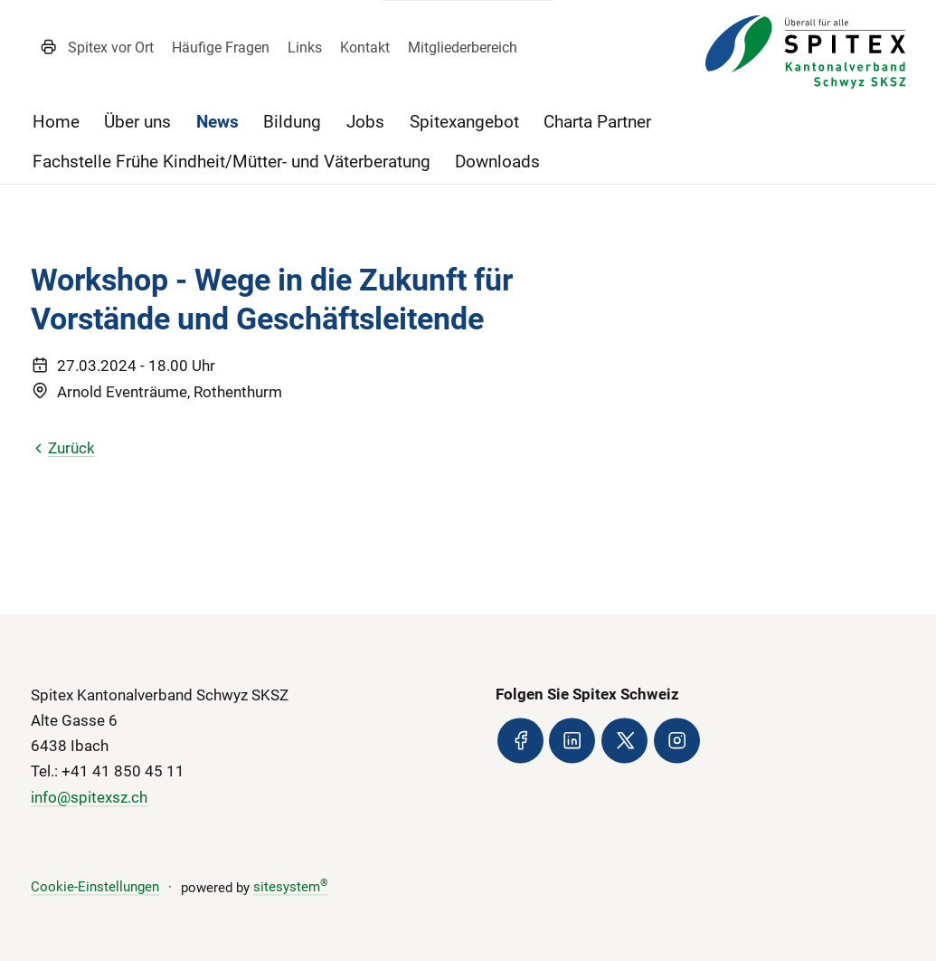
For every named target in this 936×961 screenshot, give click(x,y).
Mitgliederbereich (462, 47)
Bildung (292, 121)
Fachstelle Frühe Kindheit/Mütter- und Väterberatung (231, 161)
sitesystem (290, 888)
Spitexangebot (464, 121)
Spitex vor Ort (111, 47)
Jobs (365, 121)
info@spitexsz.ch (89, 797)
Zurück (63, 448)
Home (56, 121)
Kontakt (365, 47)
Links (305, 47)
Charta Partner (597, 121)
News (217, 121)
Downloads (497, 161)
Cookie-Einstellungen (95, 888)
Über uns (137, 121)
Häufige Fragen (220, 47)
